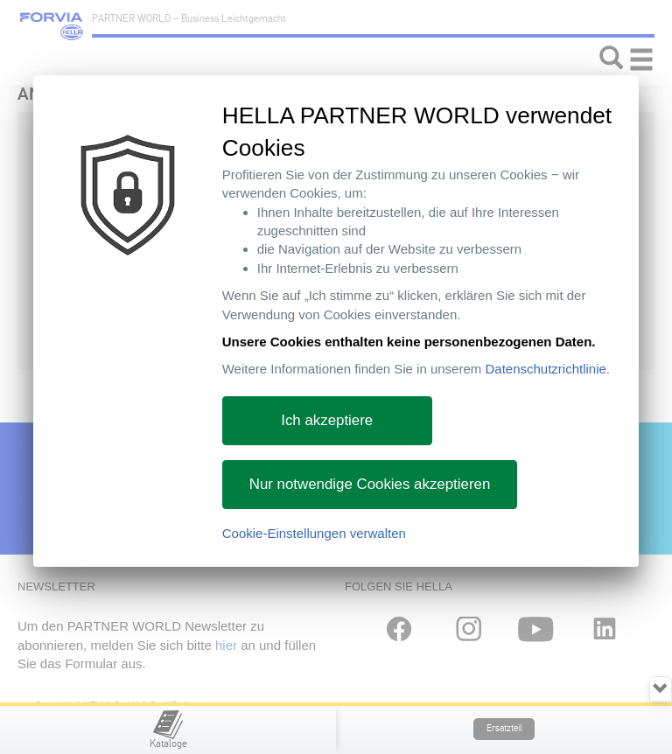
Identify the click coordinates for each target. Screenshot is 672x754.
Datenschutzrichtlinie (545, 368)
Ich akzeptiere (327, 420)
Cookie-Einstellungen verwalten (314, 533)
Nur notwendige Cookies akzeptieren (370, 484)
